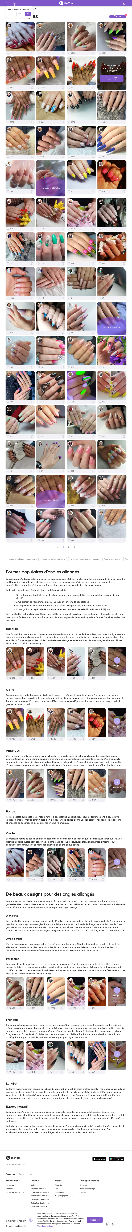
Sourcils (58, 1185)
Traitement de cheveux (40, 1199)
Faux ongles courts (112, 559)
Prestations (25, 1174)
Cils (56, 1189)
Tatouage (83, 1185)
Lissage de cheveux (39, 1206)
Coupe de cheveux (38, 1189)
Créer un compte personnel (112, 78)
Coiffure (34, 1185)
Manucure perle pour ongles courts (22, 559)
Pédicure (9, 1189)
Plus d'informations (45, 1226)
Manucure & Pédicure (15, 1192)
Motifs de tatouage (87, 1189)
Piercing (83, 1192)
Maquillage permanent (64, 1196)
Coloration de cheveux (40, 1196)
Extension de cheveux (40, 1192)
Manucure (10, 1185)
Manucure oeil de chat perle (53, 559)
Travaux (10, 1174)
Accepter (95, 1220)
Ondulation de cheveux (40, 1203)
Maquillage (59, 1192)
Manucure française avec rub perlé (84, 559)
